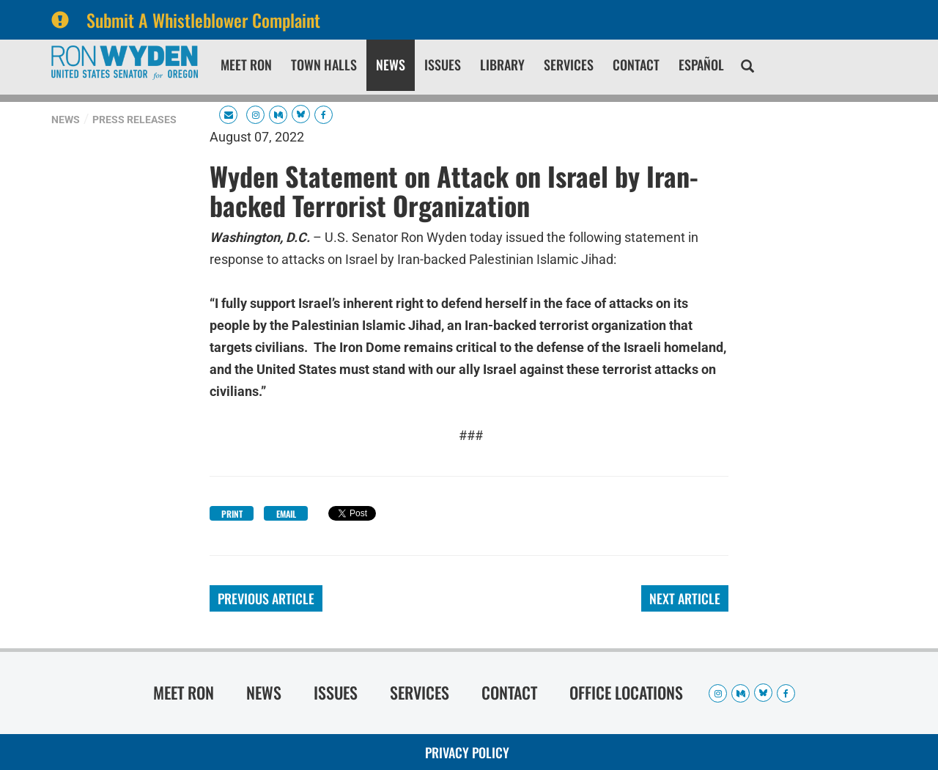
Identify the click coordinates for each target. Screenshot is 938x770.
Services (569, 64)
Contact (636, 64)
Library (502, 64)
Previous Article (266, 598)
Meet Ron (246, 64)
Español (701, 64)
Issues (442, 64)
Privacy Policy (467, 752)
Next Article (684, 598)
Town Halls (324, 64)
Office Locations (626, 692)
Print (232, 513)
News (390, 64)
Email (286, 513)
